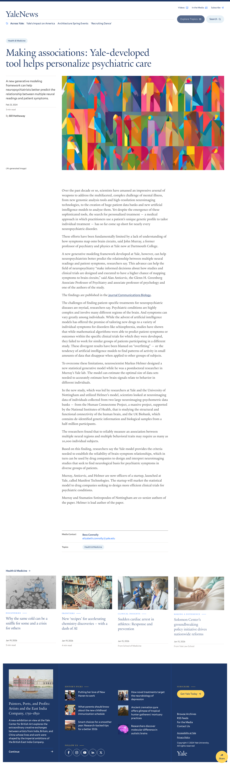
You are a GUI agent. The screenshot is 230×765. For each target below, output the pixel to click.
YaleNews (22, 15)
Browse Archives (186, 714)
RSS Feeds (182, 718)
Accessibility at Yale (186, 733)
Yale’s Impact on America (40, 23)
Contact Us (183, 726)
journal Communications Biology (129, 298)
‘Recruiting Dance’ (101, 23)
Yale (182, 754)
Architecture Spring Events (73, 23)
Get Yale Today (190, 693)
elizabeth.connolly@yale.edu (98, 541)
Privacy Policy (183, 737)
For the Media (185, 722)
